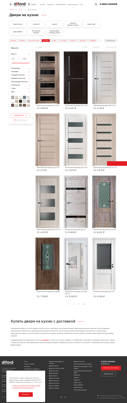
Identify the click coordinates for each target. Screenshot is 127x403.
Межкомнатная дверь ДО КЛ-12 (76, 167)
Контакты (27, 366)
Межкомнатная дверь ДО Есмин (104, 229)
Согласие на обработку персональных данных (26, 385)
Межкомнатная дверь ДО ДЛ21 (48, 105)
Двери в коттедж (54, 378)
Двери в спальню (54, 388)
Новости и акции (29, 364)
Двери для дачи (53, 373)
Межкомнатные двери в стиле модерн (83, 367)
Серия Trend (77, 382)
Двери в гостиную (79, 361)
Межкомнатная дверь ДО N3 (75, 229)
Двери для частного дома (56, 368)
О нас (81, 4)
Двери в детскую (54, 383)
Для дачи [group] (13, 40)
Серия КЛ (77, 380)
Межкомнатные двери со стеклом (56, 362)
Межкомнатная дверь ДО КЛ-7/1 (48, 167)
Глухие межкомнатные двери (83, 364)
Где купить (50, 4)
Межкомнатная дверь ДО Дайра (48, 291)
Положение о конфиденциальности (23, 387)
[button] (99, 41)
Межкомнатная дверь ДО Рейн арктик (76, 292)
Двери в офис (53, 375)
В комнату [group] (73, 40)
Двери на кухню (53, 370)
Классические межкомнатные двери (83, 371)
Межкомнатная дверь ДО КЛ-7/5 (105, 167)
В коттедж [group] (63, 40)
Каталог (42, 4)
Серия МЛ (77, 375)
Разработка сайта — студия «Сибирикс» (111, 395)
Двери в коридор (54, 385)
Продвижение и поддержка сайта (109, 397)
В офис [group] (54, 40)
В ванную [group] (22, 40)
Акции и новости (73, 4)
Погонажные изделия (80, 390)
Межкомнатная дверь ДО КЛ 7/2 (48, 229)
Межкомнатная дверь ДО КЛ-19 (76, 105)
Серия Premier (78, 387)
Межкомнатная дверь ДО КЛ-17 (104, 105)
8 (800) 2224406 (108, 4)
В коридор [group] (93, 40)
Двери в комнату (54, 380)
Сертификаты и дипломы (31, 369)
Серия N (76, 377)
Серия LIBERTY (78, 385)
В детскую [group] (83, 40)
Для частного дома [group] (34, 40)
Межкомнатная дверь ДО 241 (103, 291)
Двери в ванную (53, 365)
